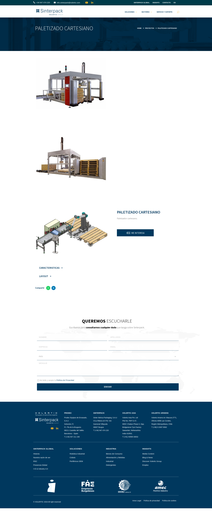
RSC (35, 461)
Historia (36, 454)
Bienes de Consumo (114, 454)
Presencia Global (40, 465)
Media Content (148, 454)
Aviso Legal (136, 501)
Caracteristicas (49, 267)
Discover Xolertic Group (151, 461)
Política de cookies (169, 501)
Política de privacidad (152, 501)
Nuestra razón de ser (41, 457)
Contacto (166, 3)
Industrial (109, 461)
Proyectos (148, 28)
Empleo (145, 465)
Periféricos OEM (76, 461)
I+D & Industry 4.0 (40, 469)
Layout (43, 276)
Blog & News (147, 457)
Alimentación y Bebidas (115, 457)
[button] (41, 3)
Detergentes (111, 465)
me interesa (137, 232)
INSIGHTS (156, 3)
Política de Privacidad (65, 380)
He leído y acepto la (57, 380)
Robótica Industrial (77, 454)
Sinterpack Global (142, 3)
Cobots (72, 457)
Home (136, 28)
